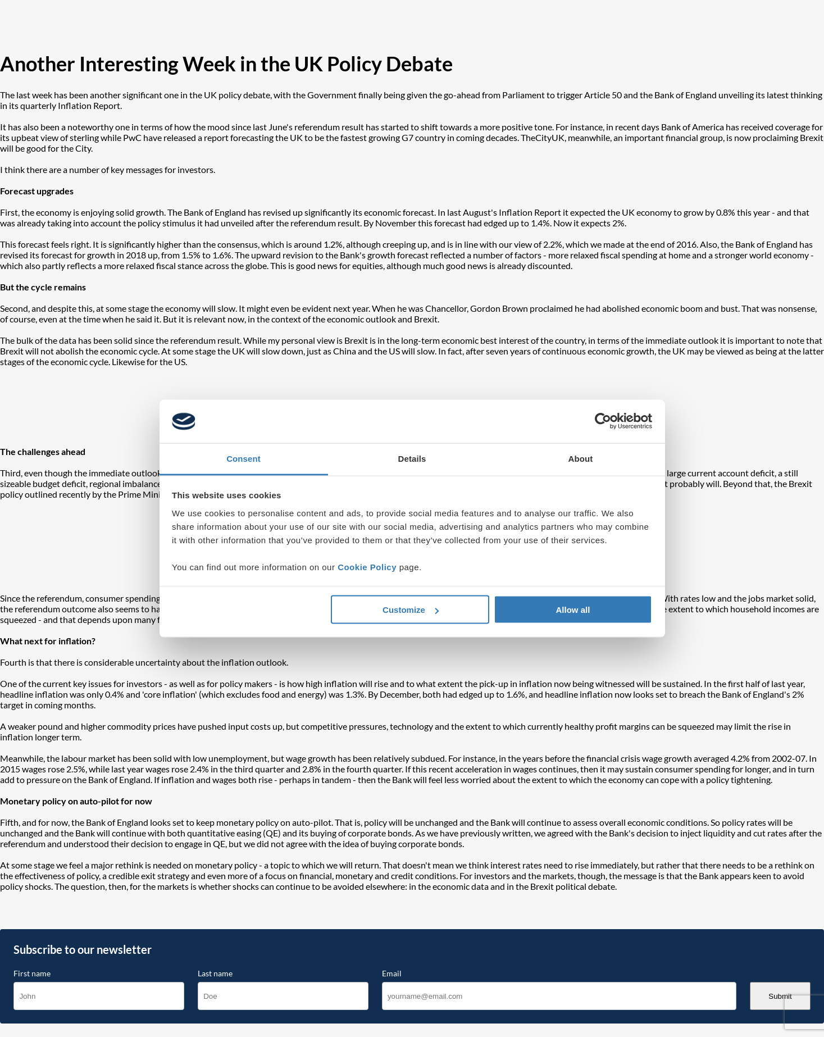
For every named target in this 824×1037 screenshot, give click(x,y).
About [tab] (580, 458)
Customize (411, 610)
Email (392, 973)
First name (32, 973)
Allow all (573, 610)
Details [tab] (412, 458)
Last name (215, 973)
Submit (779, 996)
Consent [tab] (243, 458)
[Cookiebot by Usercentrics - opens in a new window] (603, 421)
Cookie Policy (367, 566)
